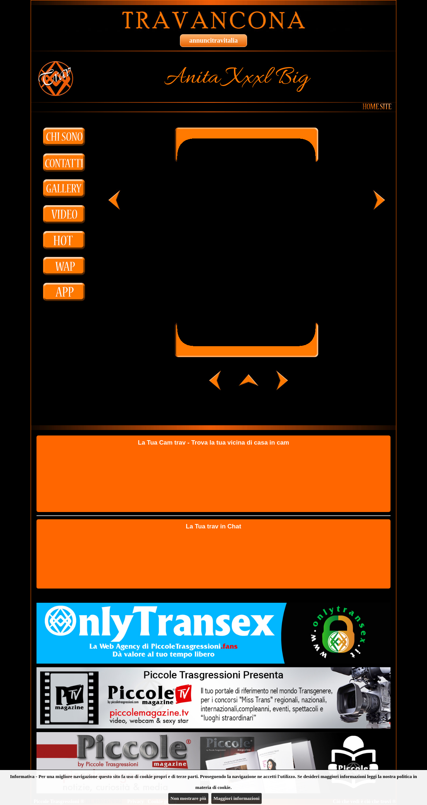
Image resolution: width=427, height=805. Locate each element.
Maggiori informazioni (236, 798)
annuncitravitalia (213, 40)
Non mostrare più (188, 798)
